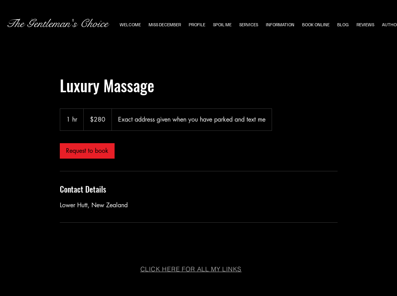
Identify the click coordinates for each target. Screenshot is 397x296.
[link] (87, 151)
